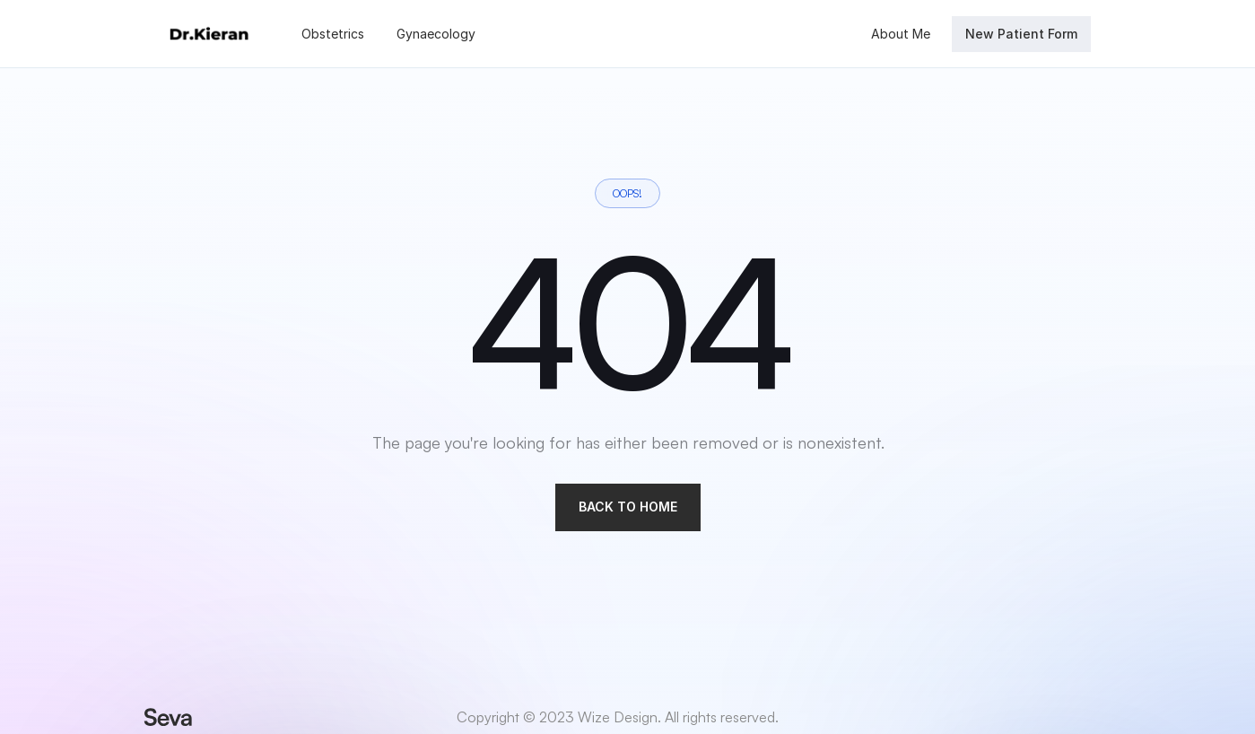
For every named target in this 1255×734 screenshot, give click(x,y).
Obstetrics (332, 33)
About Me (900, 33)
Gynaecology (436, 33)
